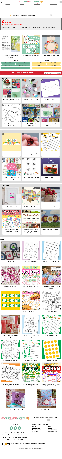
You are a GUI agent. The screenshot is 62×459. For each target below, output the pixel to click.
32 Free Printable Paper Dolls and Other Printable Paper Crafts (11, 178)
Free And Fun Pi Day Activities (51, 311)
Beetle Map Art (10, 261)
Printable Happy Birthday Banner (11, 153)
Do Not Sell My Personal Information (11, 434)
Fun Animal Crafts (39, 62)
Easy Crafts (39, 65)
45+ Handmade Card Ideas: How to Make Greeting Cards (50, 124)
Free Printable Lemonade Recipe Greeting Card (11, 56)
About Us (7, 432)
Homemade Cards (23, 62)
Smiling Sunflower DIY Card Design (50, 229)
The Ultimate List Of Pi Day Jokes (31, 311)
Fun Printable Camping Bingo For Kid (31, 55)
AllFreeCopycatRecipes (52, 431)
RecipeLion (50, 426)
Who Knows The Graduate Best (50, 153)
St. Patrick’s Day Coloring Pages (10, 360)
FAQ (24, 432)
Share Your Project (16, 437)
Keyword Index (24, 434)
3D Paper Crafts (53, 62)
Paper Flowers (53, 65)
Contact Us (19, 432)
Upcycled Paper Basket (50, 206)
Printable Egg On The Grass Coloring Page (31, 336)
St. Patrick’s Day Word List (51, 335)
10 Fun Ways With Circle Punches (15, 409)
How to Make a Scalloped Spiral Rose (31, 153)
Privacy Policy (6, 437)
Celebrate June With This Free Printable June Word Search (11, 230)
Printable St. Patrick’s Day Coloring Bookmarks (11, 385)
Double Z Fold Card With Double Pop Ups (10, 336)
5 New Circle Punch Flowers (10, 286)
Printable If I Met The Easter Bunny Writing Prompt (51, 262)
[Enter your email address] (39, 420)
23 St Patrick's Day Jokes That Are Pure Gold (31, 385)
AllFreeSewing (35, 431)
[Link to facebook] (11, 428)
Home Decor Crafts (22, 65)
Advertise (13, 432)
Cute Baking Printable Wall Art (11, 206)
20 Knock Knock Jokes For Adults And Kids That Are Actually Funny (51, 385)
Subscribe (24, 437)
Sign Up (58, 73)
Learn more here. (42, 443)
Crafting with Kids (8, 62)
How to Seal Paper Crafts (50, 177)
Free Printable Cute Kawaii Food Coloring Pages (11, 124)
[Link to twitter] (15, 428)
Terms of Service (11, 439)
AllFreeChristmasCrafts (36, 429)
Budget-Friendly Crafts (8, 65)
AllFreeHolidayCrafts (36, 428)
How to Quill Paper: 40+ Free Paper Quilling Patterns (11, 100)
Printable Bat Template (50, 99)
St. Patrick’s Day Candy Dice (31, 360)
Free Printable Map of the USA (31, 206)
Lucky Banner (11, 311)
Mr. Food (50, 428)
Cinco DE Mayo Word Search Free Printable (31, 178)
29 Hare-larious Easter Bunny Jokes (31, 286)
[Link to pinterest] (19, 428)
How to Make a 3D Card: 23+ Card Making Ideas (31, 124)
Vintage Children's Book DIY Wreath (51, 55)
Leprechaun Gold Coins (51, 360)
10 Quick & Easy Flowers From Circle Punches (51, 287)
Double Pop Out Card (46, 409)
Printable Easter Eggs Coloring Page (31, 261)
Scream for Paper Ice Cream (31, 99)
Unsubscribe (20, 439)
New (2, 239)
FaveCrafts (34, 426)
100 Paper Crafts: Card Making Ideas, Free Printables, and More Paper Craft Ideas (31, 231)
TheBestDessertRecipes (53, 429)
